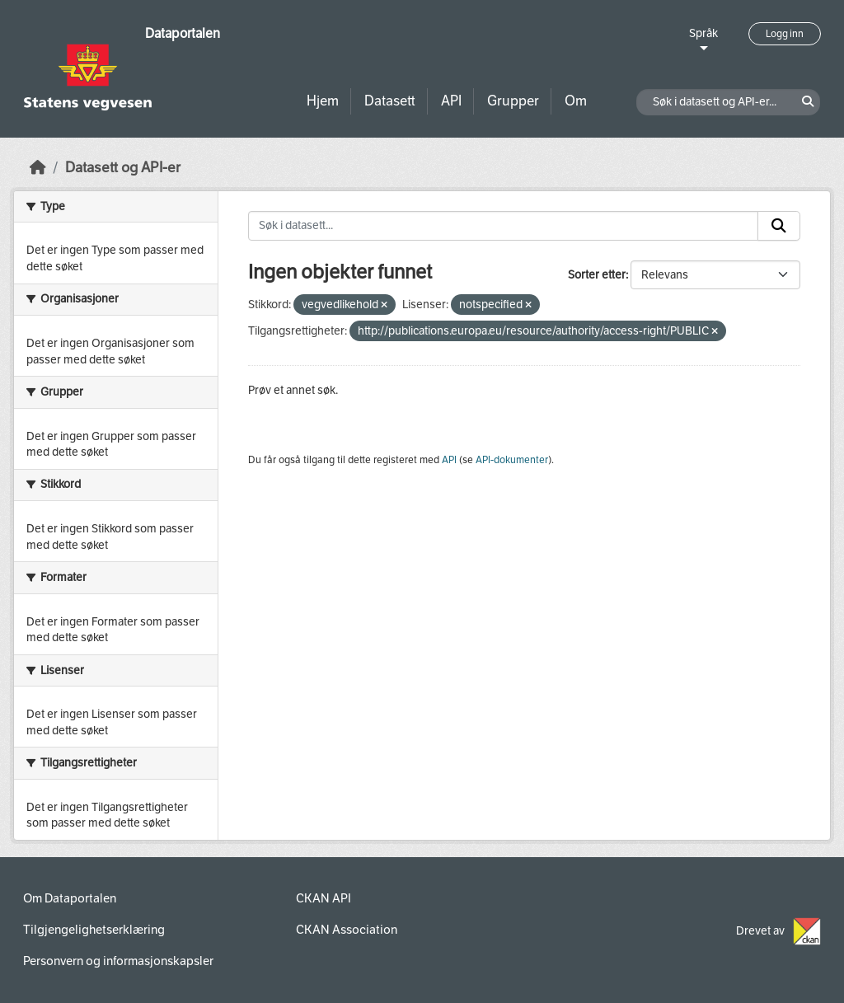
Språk (703, 33)
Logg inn (785, 34)
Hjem (323, 101)
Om (576, 101)
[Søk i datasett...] (503, 226)
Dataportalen (182, 33)
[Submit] (778, 226)
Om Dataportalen (69, 898)
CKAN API (323, 898)
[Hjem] (38, 167)
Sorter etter (597, 275)
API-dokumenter (512, 460)
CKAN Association (346, 929)
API (451, 101)
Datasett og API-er (123, 167)
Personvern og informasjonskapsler (118, 961)
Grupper (513, 101)
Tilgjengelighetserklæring (94, 929)
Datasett (389, 101)
